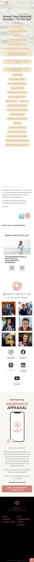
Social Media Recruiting (17, 136)
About (5, 515)
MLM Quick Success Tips (17, 92)
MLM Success (12, 101)
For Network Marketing (17, 31)
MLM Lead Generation (17, 83)
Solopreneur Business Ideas (17, 140)
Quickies (17, 123)
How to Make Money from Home (17, 61)
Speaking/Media (24, 518)
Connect (21, 524)
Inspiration (17, 75)
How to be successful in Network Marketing (17, 53)
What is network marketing (17, 145)
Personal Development (17, 118)
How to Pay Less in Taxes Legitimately (17, 69)
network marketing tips (17, 110)
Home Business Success (17, 44)
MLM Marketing (17, 88)
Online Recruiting (17, 114)
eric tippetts (17, 26)
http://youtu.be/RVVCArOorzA (10, 186)
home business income (17, 40)
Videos (20, 521)
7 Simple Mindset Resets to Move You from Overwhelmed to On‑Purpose (16, 259)
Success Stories (9, 521)
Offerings (7, 518)
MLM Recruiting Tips (17, 97)
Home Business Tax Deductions (17, 48)
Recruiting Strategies (17, 132)
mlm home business (17, 79)
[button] (32, 4)
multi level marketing (17, 105)
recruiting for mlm (17, 127)
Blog (20, 515)
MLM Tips (24, 101)
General (17, 35)
